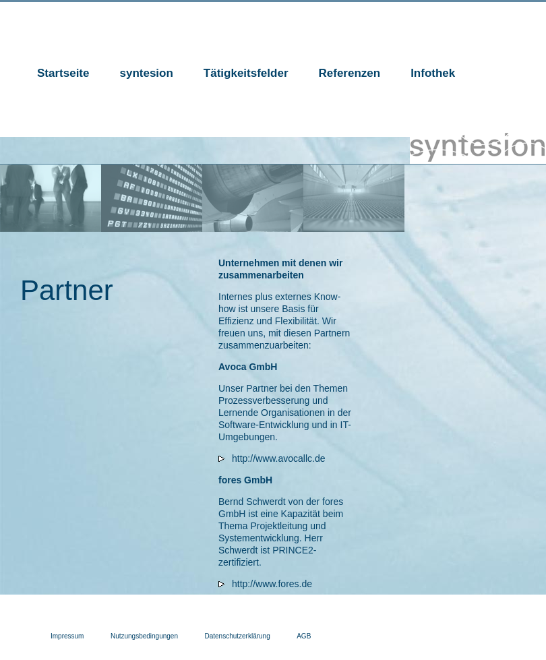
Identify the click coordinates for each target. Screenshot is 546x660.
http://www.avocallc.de (279, 458)
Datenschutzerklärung (237, 636)
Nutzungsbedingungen (144, 636)
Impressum (67, 636)
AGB (304, 636)
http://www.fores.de (272, 583)
